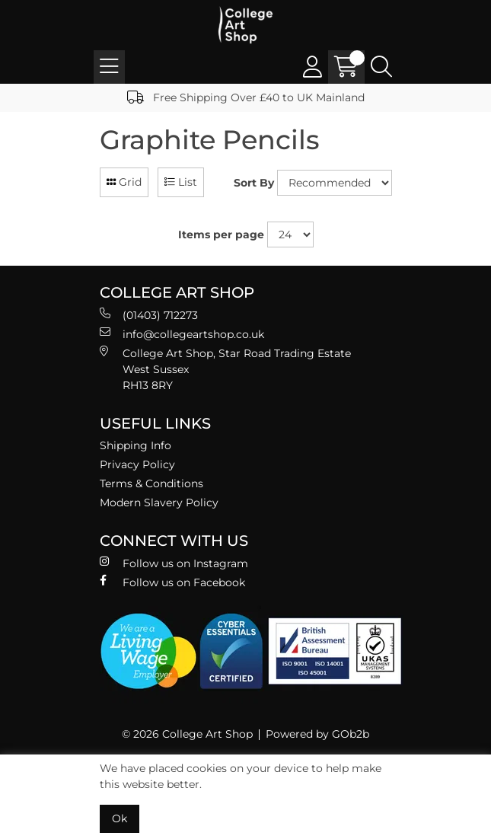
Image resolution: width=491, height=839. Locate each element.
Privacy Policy (137, 464)
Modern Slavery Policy (159, 502)
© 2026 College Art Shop (187, 734)
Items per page (221, 234)
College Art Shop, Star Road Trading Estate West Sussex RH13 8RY (225, 369)
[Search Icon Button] (381, 67)
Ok (119, 818)
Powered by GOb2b (317, 734)
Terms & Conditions (151, 483)
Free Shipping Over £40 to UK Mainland (246, 97)
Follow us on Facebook (172, 582)
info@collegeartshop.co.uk (182, 334)
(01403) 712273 (149, 315)
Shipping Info (135, 445)
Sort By (254, 183)
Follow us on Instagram (174, 563)
